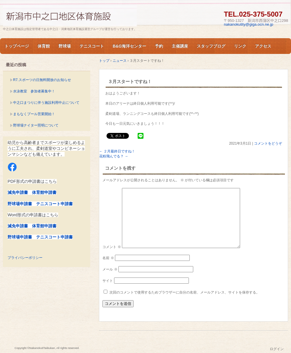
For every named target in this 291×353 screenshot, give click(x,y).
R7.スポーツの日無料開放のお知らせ (42, 80)
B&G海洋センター (129, 46)
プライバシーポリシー (25, 258)
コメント (111, 247)
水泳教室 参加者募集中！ (34, 91)
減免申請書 (18, 192)
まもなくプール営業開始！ (34, 114)
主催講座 (180, 46)
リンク (240, 46)
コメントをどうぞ (268, 143)
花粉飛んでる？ (113, 156)
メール (109, 269)
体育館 (44, 46)
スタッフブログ (211, 46)
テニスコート (91, 46)
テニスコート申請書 (54, 203)
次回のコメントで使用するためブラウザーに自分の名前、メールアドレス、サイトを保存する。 (184, 292)
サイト (107, 281)
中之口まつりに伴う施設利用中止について (46, 103)
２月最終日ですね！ (117, 151)
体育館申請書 (44, 192)
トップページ (16, 46)
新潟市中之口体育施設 (70, 16)
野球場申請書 (20, 203)
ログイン (277, 349)
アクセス (263, 46)
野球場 (64, 46)
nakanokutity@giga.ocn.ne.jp (248, 24)
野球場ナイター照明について (35, 125)
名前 (108, 258)
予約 (159, 46)
